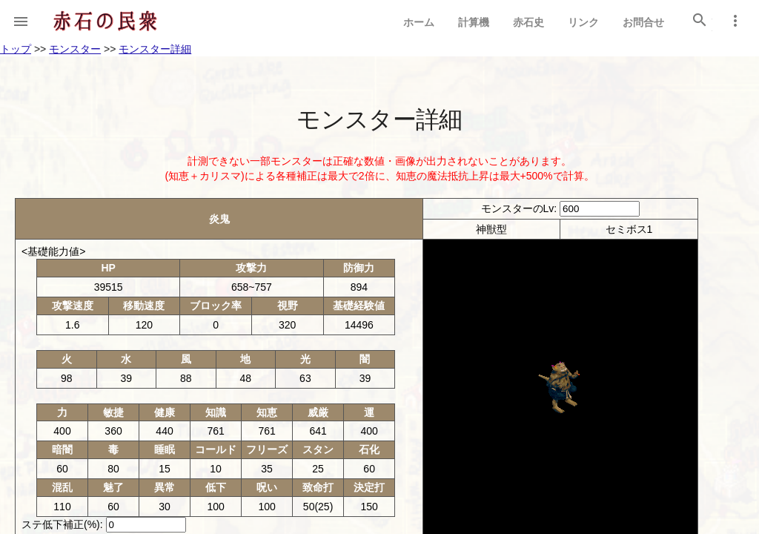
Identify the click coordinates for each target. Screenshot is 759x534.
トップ (15, 49)
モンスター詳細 (155, 49)
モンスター (75, 49)
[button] (21, 21)
